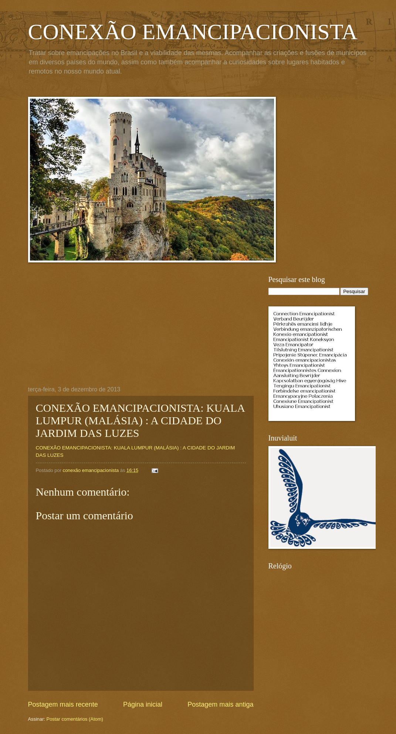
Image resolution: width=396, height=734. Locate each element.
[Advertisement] (141, 331)
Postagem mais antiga (220, 704)
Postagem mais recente (63, 704)
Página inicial (142, 704)
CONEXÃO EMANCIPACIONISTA (193, 32)
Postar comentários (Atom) (75, 719)
